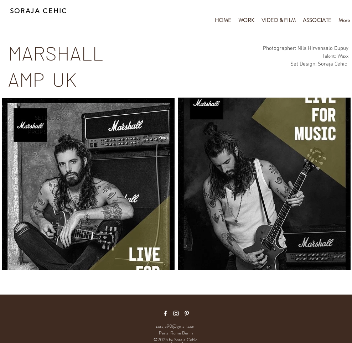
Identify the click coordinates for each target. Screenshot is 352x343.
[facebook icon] (165, 313)
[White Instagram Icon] (176, 313)
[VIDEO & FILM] (41, 146)
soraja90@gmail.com (176, 326)
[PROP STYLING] (41, 132)
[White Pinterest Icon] (186, 313)
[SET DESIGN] (41, 118)
